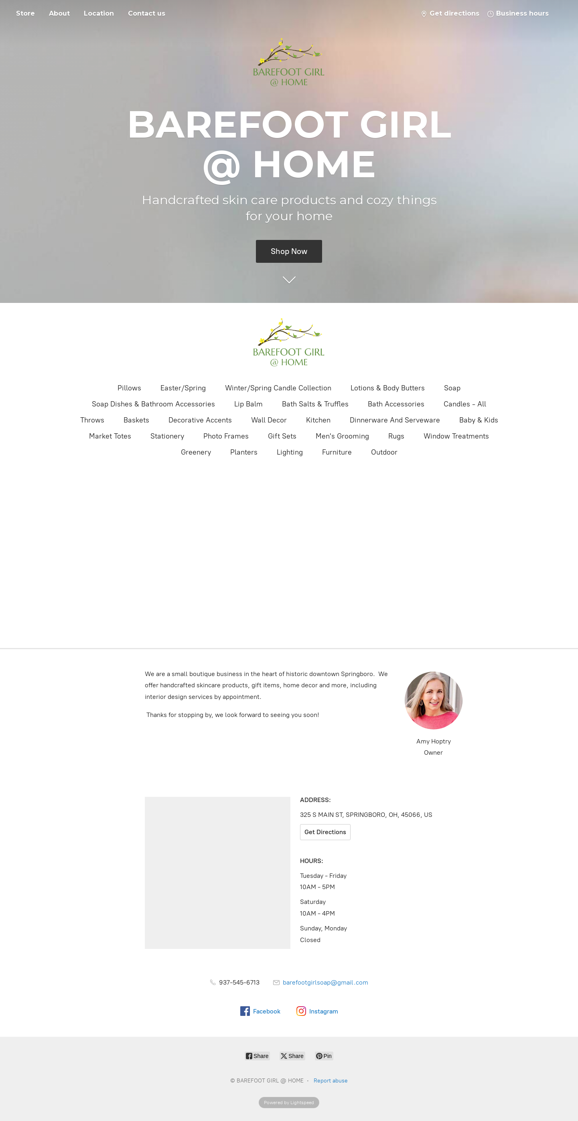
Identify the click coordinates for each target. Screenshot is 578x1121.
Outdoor (384, 452)
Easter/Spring (183, 388)
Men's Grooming (342, 436)
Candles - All (465, 404)
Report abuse (331, 1080)
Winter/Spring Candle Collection (278, 388)
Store (25, 13)
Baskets (136, 420)
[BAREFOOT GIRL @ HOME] (289, 342)
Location (99, 13)
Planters (244, 452)
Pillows (129, 388)
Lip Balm (248, 404)
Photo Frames (226, 436)
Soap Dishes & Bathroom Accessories (153, 404)
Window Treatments (456, 436)
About (59, 13)
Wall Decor (269, 420)
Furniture (337, 452)
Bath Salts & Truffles (315, 404)
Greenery (196, 452)
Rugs (396, 436)
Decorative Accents (200, 420)
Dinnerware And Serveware (395, 420)
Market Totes (110, 436)
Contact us (146, 13)
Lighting (290, 452)
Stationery (167, 436)
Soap (452, 388)
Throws (92, 420)
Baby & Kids (478, 420)
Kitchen (318, 420)
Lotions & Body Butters (388, 388)
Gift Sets (282, 436)
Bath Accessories (396, 404)
